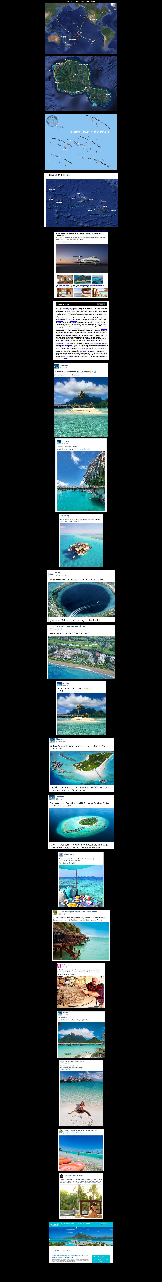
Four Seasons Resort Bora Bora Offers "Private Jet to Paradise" (81, 231)
